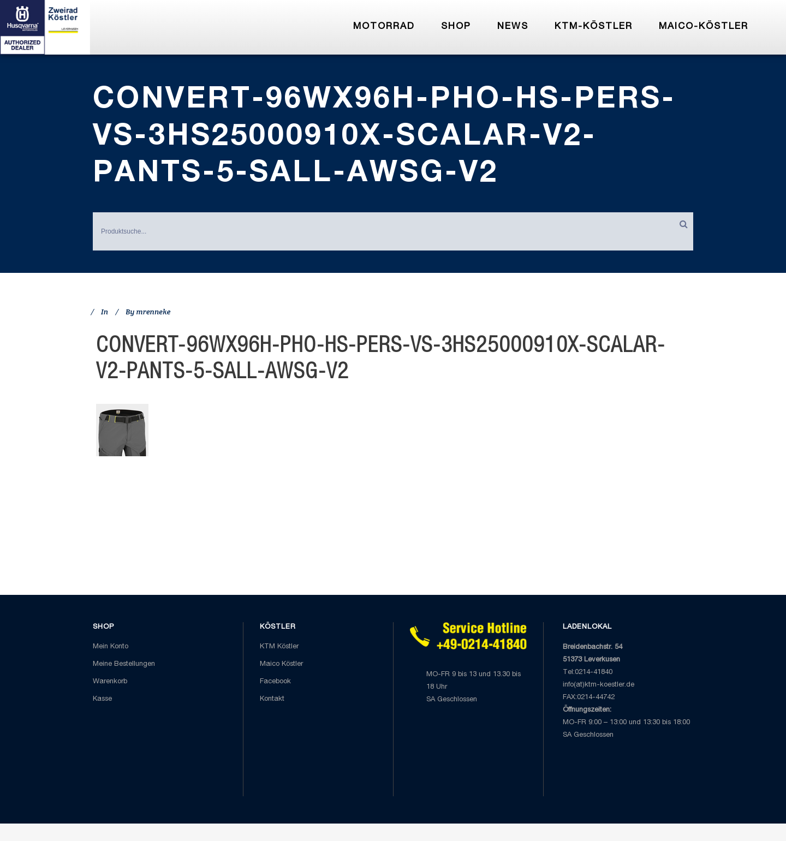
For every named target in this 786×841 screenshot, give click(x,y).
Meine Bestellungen (124, 664)
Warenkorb (110, 681)
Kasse (102, 699)
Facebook (275, 681)
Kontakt (272, 699)
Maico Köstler (281, 664)
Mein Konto (110, 647)
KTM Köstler (279, 647)
